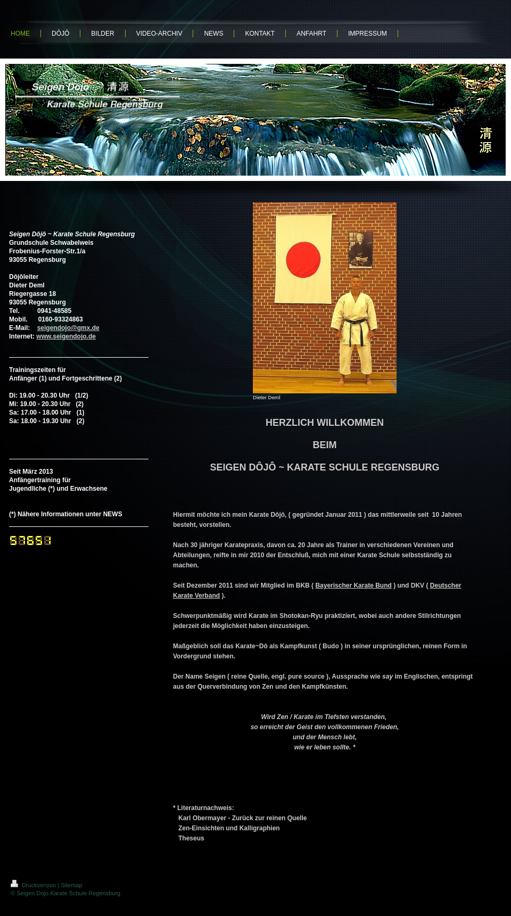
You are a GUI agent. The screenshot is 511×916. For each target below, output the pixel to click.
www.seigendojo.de (66, 336)
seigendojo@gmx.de (68, 328)
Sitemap (71, 885)
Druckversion (34, 885)
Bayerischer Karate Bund (353, 585)
